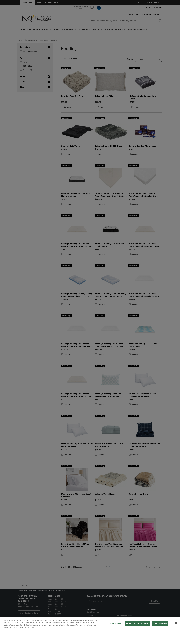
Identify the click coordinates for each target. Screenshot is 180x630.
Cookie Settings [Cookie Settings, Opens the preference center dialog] (115, 623)
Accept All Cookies (160, 623)
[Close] (176, 623)
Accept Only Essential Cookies (137, 623)
